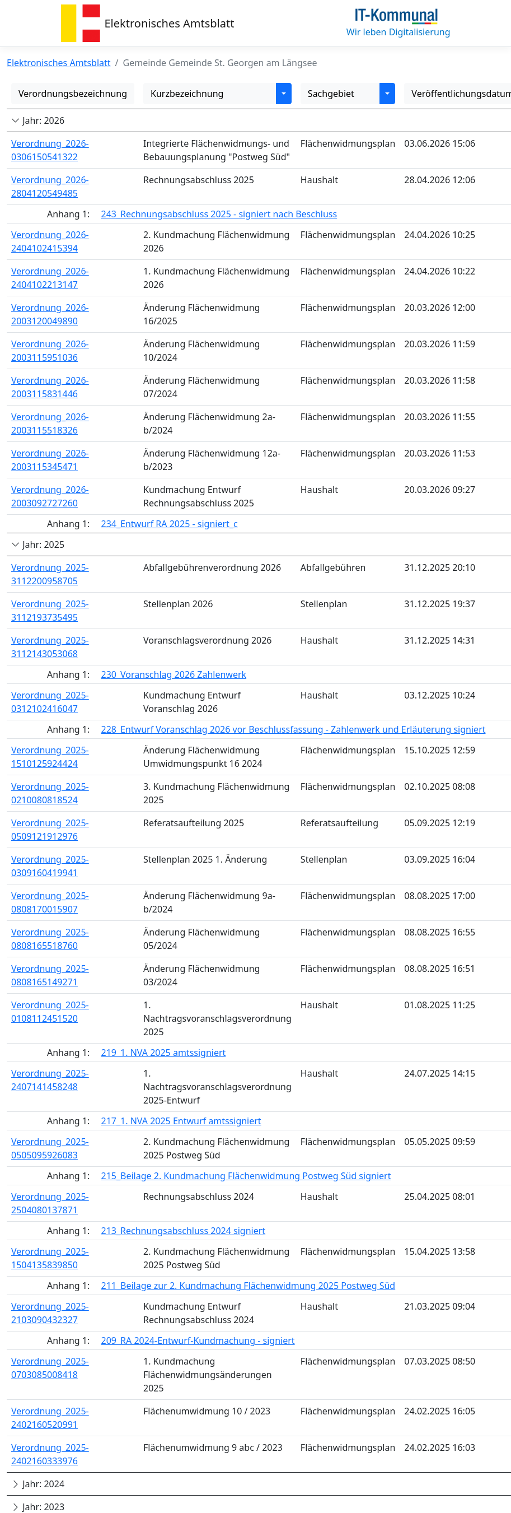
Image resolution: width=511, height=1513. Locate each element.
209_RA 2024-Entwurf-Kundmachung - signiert (197, 1340)
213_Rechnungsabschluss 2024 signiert (183, 1231)
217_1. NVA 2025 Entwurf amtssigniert (181, 1121)
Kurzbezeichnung (187, 93)
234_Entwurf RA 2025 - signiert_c (169, 524)
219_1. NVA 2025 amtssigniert (163, 1052)
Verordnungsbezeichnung (72, 93)
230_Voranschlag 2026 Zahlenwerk (173, 674)
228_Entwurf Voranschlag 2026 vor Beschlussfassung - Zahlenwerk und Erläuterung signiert (293, 729)
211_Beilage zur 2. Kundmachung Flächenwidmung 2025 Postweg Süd (248, 1285)
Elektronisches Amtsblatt (170, 23)
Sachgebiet (331, 93)
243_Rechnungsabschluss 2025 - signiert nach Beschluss (219, 214)
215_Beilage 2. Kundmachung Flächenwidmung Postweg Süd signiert (246, 1176)
